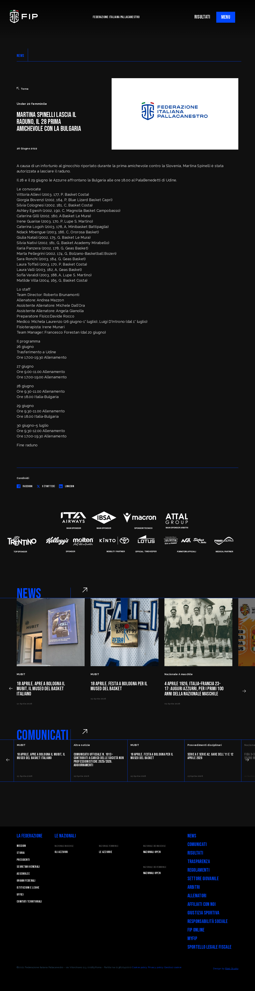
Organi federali (26, 881)
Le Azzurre (105, 852)
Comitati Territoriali (29, 901)
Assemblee (23, 874)
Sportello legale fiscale (209, 947)
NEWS (20, 55)
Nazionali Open (151, 852)
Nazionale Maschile (64, 846)
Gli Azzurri (61, 852)
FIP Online (196, 930)
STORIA (20, 853)
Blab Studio (231, 968)
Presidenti (23, 860)
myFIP (192, 939)
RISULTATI (202, 17)
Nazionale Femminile (108, 846)
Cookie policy (139, 967)
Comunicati (197, 844)
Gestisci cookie (173, 967)
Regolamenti (198, 870)
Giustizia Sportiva (203, 913)
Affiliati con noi (201, 904)
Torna (23, 88)
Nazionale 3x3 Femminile (154, 867)
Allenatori (197, 896)
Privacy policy (155, 967)
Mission (21, 846)
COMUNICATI (43, 735)
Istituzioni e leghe (28, 888)
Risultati (195, 853)
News (191, 836)
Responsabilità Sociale (207, 921)
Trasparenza (198, 862)
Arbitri (193, 887)
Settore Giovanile (203, 879)
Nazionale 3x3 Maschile (154, 846)
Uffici (20, 895)
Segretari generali (28, 867)
